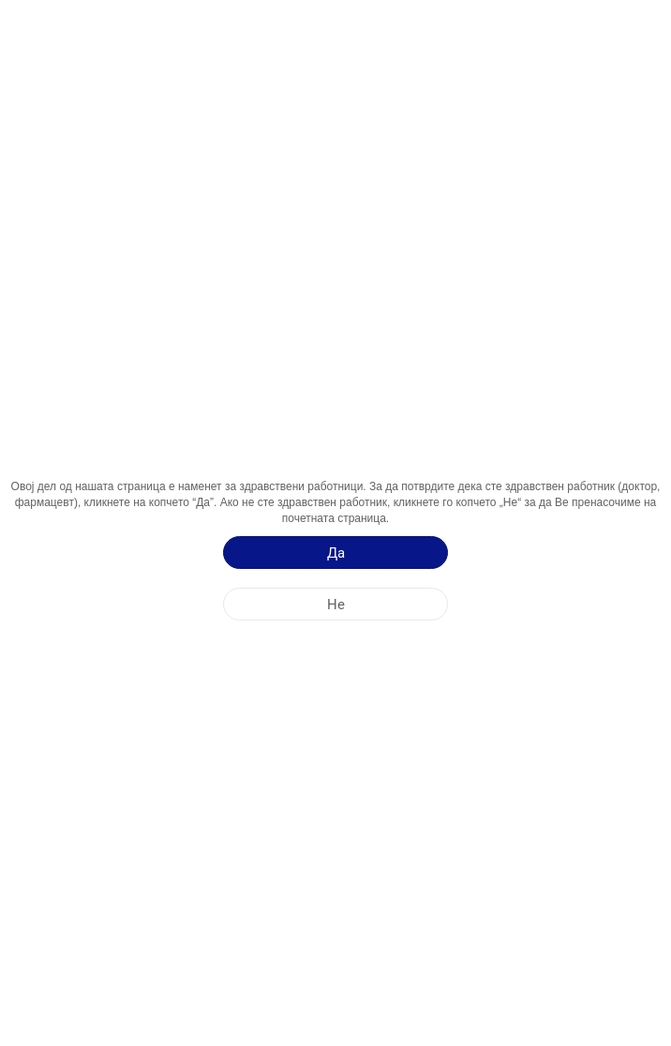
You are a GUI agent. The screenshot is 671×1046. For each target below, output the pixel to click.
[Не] (335, 604)
